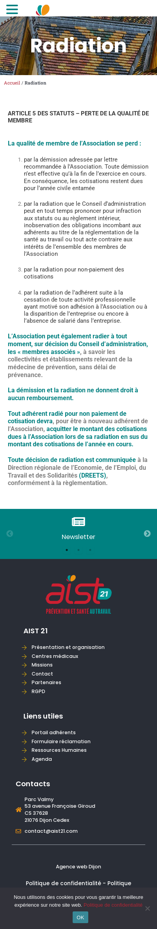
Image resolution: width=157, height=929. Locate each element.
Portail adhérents (54, 732)
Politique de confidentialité (113, 905)
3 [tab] (90, 550)
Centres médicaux (55, 656)
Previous (10, 534)
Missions (42, 664)
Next (147, 534)
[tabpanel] (78, 529)
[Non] (147, 908)
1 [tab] (67, 550)
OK (80, 917)
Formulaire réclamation (61, 741)
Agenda (42, 759)
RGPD (38, 691)
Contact (42, 673)
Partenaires (46, 682)
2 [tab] (78, 550)
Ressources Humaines (59, 750)
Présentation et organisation (68, 647)
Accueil (12, 83)
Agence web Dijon (78, 866)
